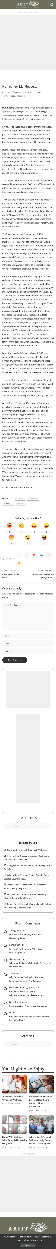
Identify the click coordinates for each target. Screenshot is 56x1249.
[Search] (52, 4)
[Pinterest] (34, 555)
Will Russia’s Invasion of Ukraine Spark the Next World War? (29, 1018)
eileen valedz (15, 959)
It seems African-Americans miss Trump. (28, 1006)
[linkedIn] (42, 555)
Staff (8, 92)
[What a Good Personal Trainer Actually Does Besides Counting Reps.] (41, 1124)
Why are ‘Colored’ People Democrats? (27, 995)
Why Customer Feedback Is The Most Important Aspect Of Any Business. (26, 979)
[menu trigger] (6, 4)
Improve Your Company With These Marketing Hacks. (25, 936)
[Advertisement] (28, 42)
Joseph (12, 973)
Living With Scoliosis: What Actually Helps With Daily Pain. (14, 1140)
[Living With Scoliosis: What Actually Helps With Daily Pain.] (14, 1124)
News (5, 96)
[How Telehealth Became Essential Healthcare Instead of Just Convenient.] (41, 1084)
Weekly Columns (17, 96)
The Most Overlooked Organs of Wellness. (27, 850)
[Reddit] (49, 555)
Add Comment (35, 92)
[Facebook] (19, 555)
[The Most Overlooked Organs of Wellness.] (14, 1084)
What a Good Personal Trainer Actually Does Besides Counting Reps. (40, 1140)
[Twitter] (27, 555)
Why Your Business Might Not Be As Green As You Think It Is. (30, 965)
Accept (28, 1245)
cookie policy (36, 1240)
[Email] (19, 563)
